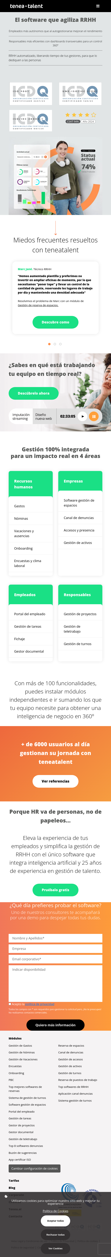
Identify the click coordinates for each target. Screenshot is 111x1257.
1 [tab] (50, 345)
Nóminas (21, 518)
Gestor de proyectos (22, 1125)
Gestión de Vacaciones (23, 1059)
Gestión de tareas (27, 626)
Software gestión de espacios (79, 502)
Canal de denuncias (79, 518)
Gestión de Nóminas (22, 1052)
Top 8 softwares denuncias (26, 1146)
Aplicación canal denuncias (75, 1093)
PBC (11, 1080)
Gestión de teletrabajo (72, 629)
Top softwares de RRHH (73, 1087)
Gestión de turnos (77, 644)
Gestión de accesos (70, 1059)
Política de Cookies (55, 1211)
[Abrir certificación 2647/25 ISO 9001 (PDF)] (31, 94)
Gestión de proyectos (80, 614)
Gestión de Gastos (20, 1045)
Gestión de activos (78, 542)
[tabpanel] (55, 298)
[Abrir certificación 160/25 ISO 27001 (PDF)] (80, 94)
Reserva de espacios (71, 1045)
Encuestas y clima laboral (27, 563)
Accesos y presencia (79, 530)
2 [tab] (55, 345)
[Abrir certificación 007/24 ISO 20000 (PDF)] (31, 121)
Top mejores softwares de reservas (25, 1089)
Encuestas (15, 1066)
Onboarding (23, 548)
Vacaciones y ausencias (24, 533)
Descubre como (55, 322)
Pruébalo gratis (55, 890)
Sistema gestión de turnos (75, 1100)
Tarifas (14, 1181)
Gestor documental (29, 651)
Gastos (19, 506)
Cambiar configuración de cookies (34, 1168)
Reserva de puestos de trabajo (77, 1080)
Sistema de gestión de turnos (27, 1098)
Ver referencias (55, 781)
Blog (12, 1188)
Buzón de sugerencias (23, 1153)
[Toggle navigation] (98, 6)
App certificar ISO (20, 1159)
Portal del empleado (29, 614)
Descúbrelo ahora (33, 393)
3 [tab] (61, 345)
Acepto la (31, 1004)
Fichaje (19, 639)
